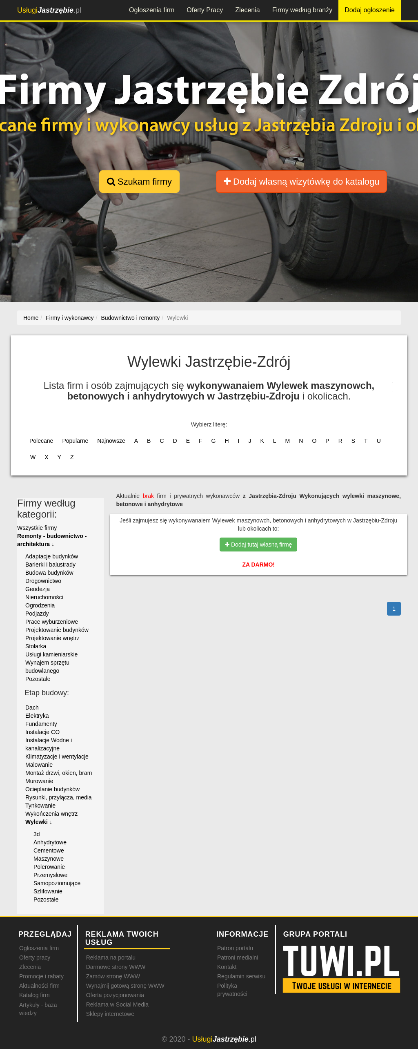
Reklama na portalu (111, 957)
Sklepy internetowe (110, 1014)
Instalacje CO (42, 732)
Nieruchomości (44, 597)
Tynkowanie (40, 805)
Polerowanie (49, 867)
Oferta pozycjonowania (115, 995)
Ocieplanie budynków (52, 789)
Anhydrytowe (50, 842)
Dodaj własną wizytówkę (301, 181)
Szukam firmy (139, 181)
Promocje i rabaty (41, 976)
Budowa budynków (49, 572)
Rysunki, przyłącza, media (58, 797)
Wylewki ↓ (38, 822)
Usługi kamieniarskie (51, 654)
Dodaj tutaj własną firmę (258, 544)
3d (36, 834)
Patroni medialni (237, 957)
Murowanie (39, 781)
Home (30, 318)
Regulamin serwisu (241, 976)
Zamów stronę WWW (113, 976)
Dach (32, 707)
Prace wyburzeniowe (51, 621)
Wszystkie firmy (37, 527)
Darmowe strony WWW (115, 967)
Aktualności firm (39, 985)
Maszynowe (48, 858)
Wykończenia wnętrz (51, 813)
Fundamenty (41, 724)
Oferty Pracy (205, 10)
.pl (49, 10)
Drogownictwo (43, 581)
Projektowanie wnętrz (52, 638)
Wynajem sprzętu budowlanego (47, 666)
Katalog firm (34, 995)
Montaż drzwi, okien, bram (58, 773)
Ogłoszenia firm (151, 10)
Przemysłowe (50, 875)
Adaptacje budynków (51, 556)
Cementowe (48, 850)
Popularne (75, 440)
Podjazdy (37, 613)
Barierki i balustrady (50, 564)
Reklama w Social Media (117, 1004)
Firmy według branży (302, 10)
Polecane (41, 440)
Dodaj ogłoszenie (370, 10)
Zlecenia (247, 10)
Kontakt (226, 967)
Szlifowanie (47, 891)
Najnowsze (111, 440)
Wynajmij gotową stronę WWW (125, 985)
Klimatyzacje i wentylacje (57, 756)
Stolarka (35, 646)
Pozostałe (37, 679)
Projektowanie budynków (57, 630)
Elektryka (37, 715)
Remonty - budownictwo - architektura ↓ (52, 540)
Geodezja (37, 589)
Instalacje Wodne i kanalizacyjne (48, 744)
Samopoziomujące (56, 883)
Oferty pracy (34, 957)
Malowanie (39, 764)
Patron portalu (235, 948)
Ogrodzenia (40, 605)
